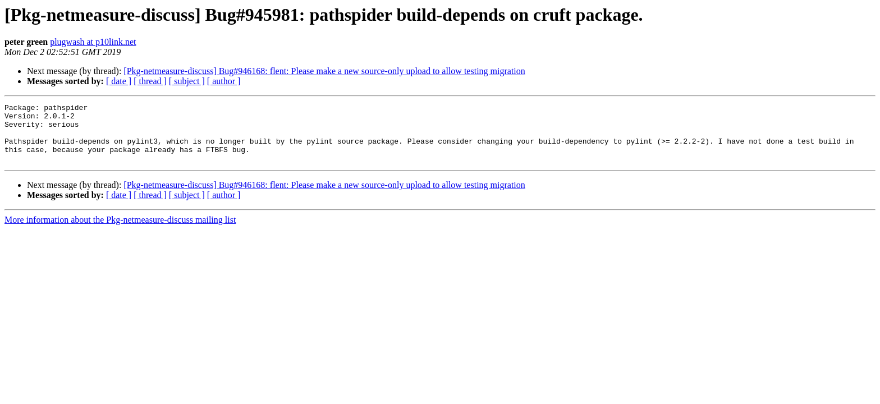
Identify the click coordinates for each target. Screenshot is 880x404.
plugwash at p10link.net (93, 42)
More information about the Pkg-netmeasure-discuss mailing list (120, 231)
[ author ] (224, 81)
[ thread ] (150, 81)
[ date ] (118, 81)
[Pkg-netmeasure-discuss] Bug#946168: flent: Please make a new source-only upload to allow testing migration (324, 71)
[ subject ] (187, 81)
